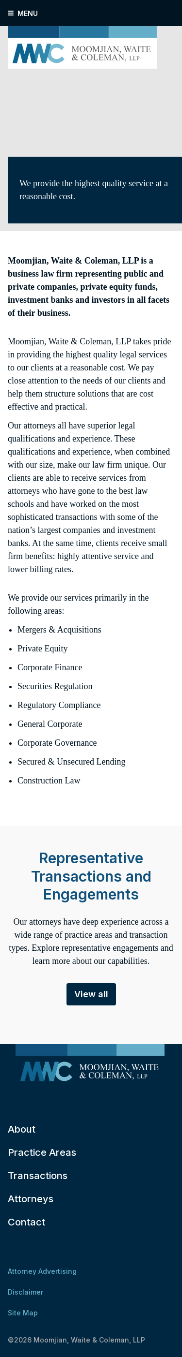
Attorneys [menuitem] (30, 1199)
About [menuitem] (21, 1129)
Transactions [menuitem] (37, 1175)
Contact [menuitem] (26, 1222)
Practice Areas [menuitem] (42, 1152)
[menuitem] (90, 1065)
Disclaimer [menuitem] (25, 1292)
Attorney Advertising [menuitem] (42, 1271)
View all (91, 994)
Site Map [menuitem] (23, 1313)
